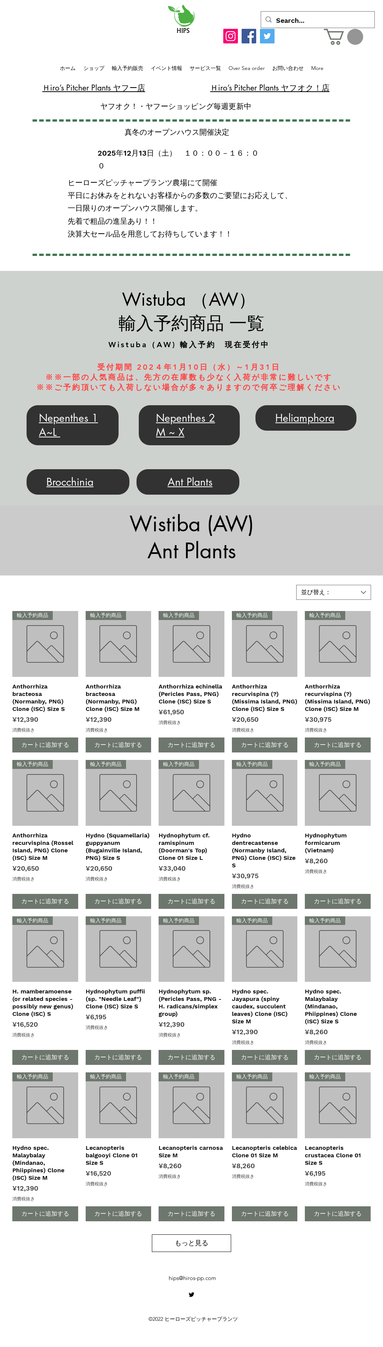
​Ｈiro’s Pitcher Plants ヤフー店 (93, 88)
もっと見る (191, 1243)
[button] (343, 37)
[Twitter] (267, 36)
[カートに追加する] (45, 744)
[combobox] (333, 592)
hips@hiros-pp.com (192, 1278)
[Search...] (317, 21)
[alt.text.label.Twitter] (191, 1294)
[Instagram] (230, 36)
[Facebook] (249, 36)
